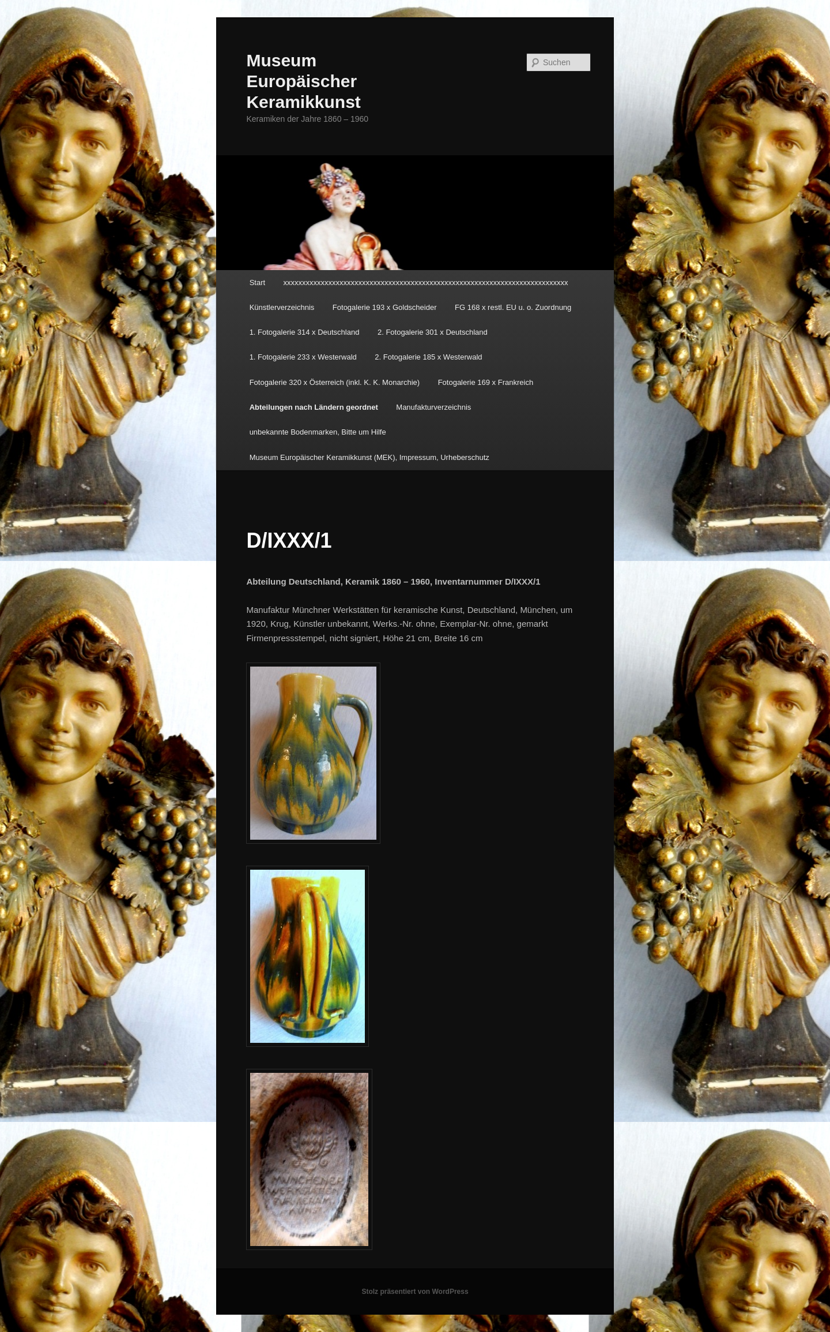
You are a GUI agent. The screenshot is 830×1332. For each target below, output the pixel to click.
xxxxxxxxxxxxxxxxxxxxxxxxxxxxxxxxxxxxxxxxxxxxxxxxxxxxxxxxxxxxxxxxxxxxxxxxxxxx (426, 282)
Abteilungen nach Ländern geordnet (314, 407)
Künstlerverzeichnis (282, 307)
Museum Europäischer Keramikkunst (303, 81)
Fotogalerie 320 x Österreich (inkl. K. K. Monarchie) (335, 382)
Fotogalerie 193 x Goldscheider (385, 307)
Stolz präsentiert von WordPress (414, 1292)
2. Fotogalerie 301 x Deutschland (433, 332)
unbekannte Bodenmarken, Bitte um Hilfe (318, 432)
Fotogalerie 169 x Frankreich (485, 382)
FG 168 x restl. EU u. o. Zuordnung (513, 307)
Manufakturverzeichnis (433, 407)
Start (257, 282)
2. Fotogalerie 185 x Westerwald (428, 357)
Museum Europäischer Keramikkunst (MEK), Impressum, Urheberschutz (369, 457)
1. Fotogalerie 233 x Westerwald (303, 357)
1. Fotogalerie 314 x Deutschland (305, 332)
